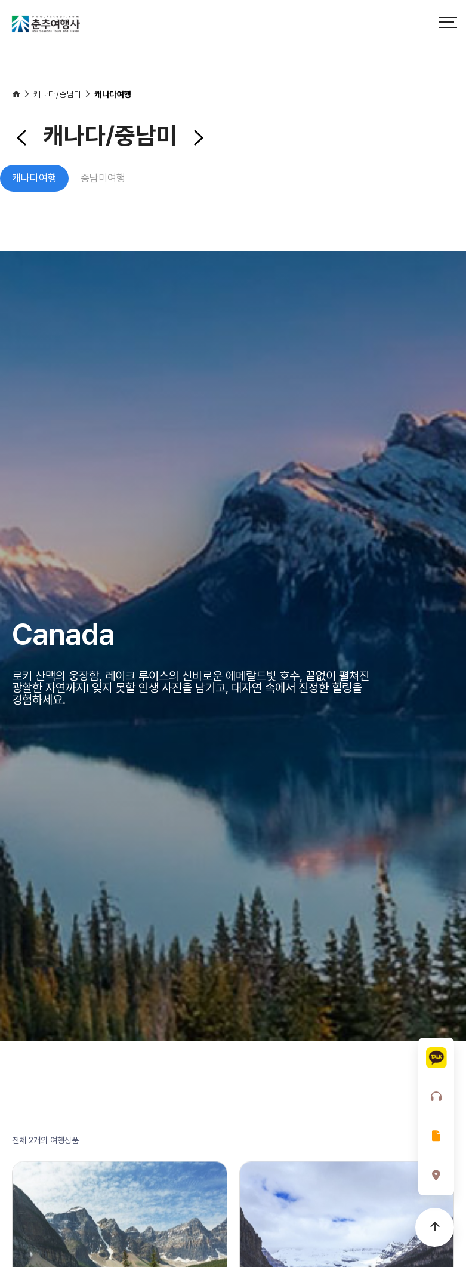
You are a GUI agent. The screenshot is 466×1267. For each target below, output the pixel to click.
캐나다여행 (113, 94)
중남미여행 (103, 178)
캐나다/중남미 (57, 94)
